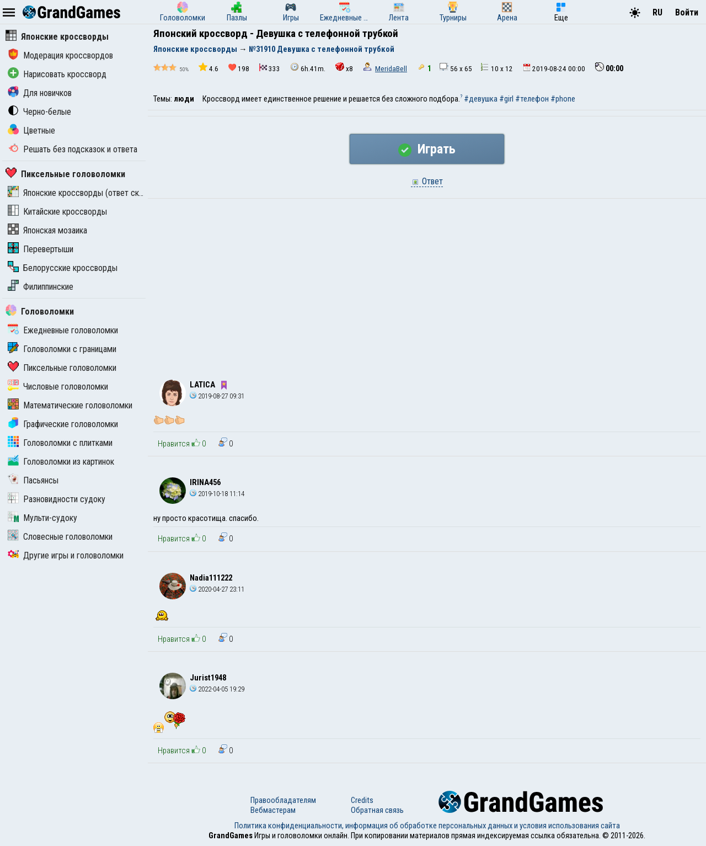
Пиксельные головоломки (65, 174)
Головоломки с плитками (60, 443)
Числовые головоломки (58, 386)
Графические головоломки (63, 424)
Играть (427, 149)
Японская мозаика (47, 230)
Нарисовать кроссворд (57, 74)
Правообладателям (283, 800)
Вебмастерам (273, 810)
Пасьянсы (33, 480)
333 (269, 68)
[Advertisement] (427, 281)
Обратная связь (377, 810)
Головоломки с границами (62, 349)
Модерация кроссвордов (60, 55)
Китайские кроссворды (57, 211)
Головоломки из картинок (61, 461)
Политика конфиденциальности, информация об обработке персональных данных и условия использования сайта (427, 826)
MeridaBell (391, 69)
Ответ (427, 181)
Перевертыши (40, 249)
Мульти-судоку (42, 518)
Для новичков (40, 93)
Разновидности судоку (56, 499)
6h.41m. (307, 67)
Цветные (31, 130)
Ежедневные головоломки (63, 330)
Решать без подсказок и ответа (72, 149)
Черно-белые (39, 112)
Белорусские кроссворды (62, 268)
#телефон (532, 99)
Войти (686, 12)
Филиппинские (40, 286)
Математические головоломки (70, 405)
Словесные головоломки (60, 536)
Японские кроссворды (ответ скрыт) (82, 193)
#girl (506, 99)
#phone (562, 99)
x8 (344, 67)
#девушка (481, 99)
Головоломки (40, 311)
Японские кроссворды (57, 36)
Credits (362, 800)
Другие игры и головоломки (66, 555)
